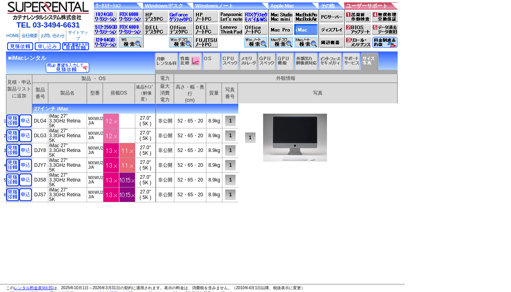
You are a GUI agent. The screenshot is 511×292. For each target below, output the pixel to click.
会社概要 (30, 35)
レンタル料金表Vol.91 (33, 288)
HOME (13, 35)
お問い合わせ (53, 35)
